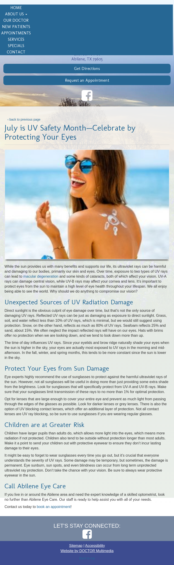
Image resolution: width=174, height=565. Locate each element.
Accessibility (95, 546)
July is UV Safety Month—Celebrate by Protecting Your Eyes (70, 132)
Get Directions (87, 68)
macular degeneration (40, 276)
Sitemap (75, 546)
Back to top (87, 558)
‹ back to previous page (24, 119)
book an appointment (53, 507)
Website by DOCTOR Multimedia (87, 551)
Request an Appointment (87, 80)
